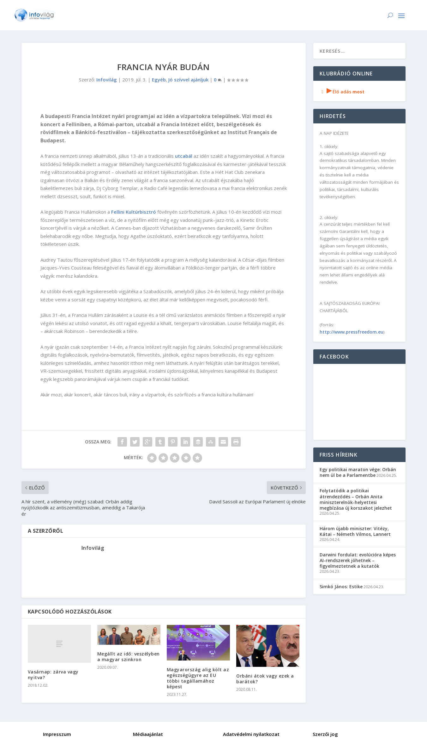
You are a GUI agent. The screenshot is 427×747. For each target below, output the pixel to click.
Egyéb (159, 79)
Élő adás (342, 92)
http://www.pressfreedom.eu (351, 332)
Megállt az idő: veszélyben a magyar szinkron (128, 656)
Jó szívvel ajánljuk (188, 79)
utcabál (183, 156)
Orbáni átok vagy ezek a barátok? (265, 679)
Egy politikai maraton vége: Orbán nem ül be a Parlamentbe (358, 472)
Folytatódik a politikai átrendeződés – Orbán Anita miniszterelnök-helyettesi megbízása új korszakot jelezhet (356, 499)
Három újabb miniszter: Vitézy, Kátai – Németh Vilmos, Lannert (355, 531)
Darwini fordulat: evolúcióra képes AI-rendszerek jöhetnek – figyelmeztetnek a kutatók (358, 560)
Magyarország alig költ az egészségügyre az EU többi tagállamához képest (198, 678)
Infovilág (106, 79)
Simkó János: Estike (341, 587)
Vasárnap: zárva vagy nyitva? (53, 674)
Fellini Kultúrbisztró (133, 212)
